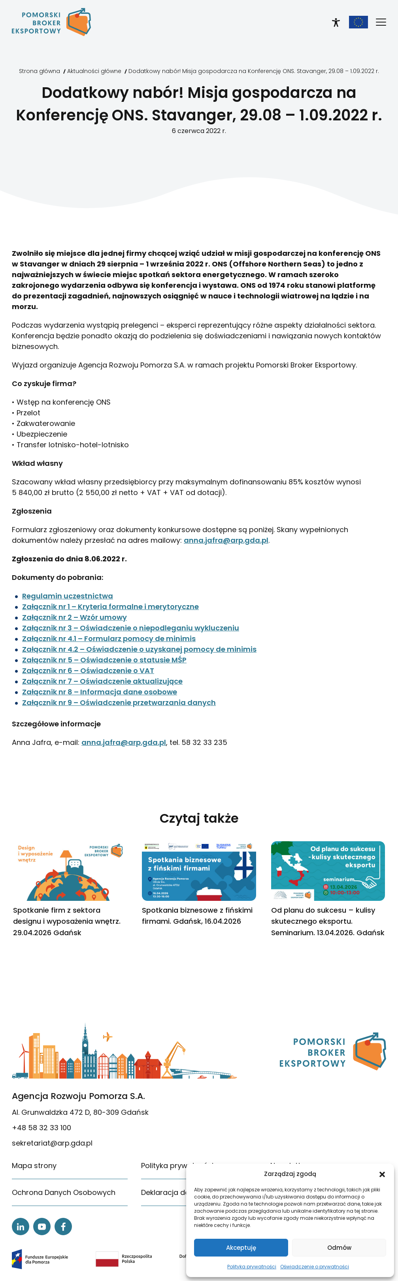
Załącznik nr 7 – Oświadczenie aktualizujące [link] (102, 681)
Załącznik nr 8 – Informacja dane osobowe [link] (99, 692)
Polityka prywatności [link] (251, 1266)
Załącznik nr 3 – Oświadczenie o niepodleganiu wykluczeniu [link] (130, 628)
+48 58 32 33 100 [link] (41, 1128)
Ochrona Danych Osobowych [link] (63, 1192)
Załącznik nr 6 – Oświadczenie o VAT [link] (88, 670)
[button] (382, 1174)
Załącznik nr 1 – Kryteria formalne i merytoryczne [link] (110, 606)
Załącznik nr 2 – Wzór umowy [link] (74, 617)
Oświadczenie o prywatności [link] (314, 1266)
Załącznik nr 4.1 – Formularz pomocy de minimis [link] (109, 638)
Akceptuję (241, 1247)
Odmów (339, 1247)
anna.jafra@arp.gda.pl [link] (226, 540)
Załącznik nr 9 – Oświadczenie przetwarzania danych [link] (119, 702)
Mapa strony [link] (34, 1165)
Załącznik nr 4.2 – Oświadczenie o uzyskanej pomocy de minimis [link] (139, 649)
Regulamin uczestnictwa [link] (67, 596)
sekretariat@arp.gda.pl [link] (52, 1143)
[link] (51, 22)
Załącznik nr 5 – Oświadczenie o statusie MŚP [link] (104, 660)
